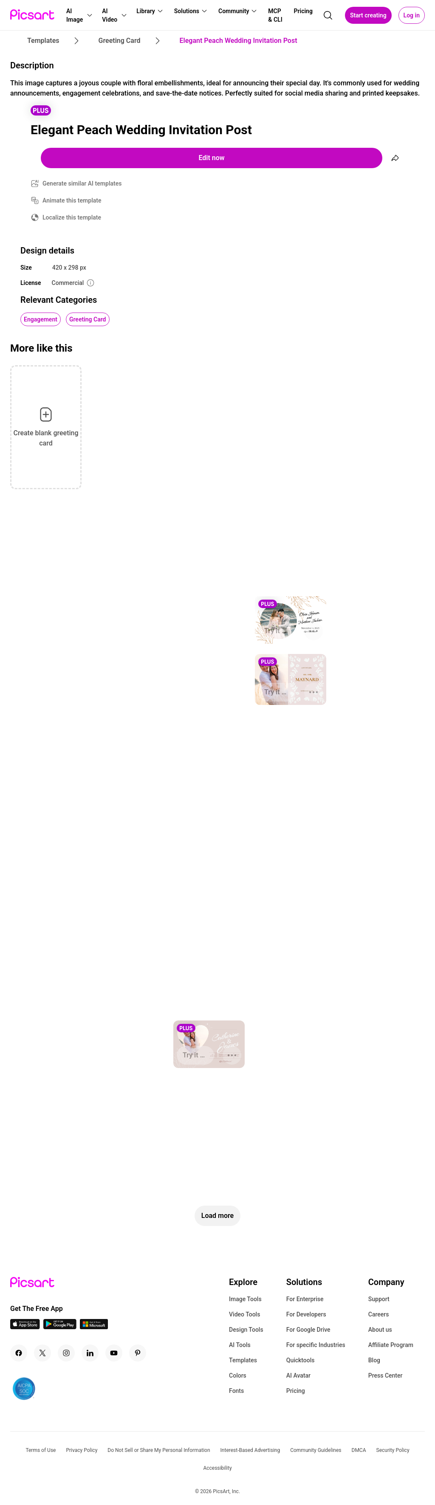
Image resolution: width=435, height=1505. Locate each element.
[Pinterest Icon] (137, 1352)
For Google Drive (308, 1329)
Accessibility (217, 1468)
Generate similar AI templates (82, 183)
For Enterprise (305, 1299)
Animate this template (72, 200)
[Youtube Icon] (113, 1352)
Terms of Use (40, 1450)
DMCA (359, 1450)
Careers (378, 1314)
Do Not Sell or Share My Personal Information (158, 1450)
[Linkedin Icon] (90, 1352)
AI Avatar (298, 1375)
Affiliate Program (390, 1345)
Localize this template (71, 217)
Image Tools (245, 1299)
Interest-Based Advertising (250, 1450)
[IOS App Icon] (25, 1327)
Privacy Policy (81, 1450)
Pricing (295, 1390)
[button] (78, 15)
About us (380, 1329)
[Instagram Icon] (66, 1352)
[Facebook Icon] (18, 1352)
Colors (237, 1375)
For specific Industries (315, 1345)
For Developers (306, 1314)
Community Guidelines (315, 1450)
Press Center (385, 1375)
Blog (374, 1360)
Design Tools (246, 1329)
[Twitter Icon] (42, 1352)
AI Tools (240, 1345)
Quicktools (300, 1360)
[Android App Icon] (59, 1327)
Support (379, 1299)
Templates (243, 1360)
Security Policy (393, 1450)
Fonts (236, 1390)
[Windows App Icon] (94, 1327)
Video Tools (244, 1314)
